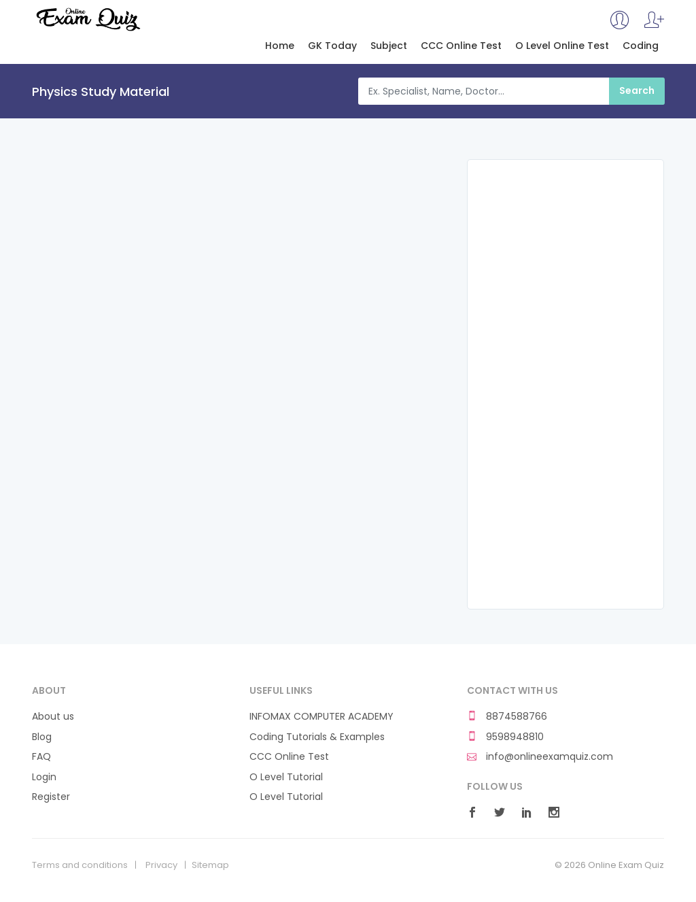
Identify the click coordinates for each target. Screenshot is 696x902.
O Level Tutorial (286, 777)
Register (51, 796)
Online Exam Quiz (87, 19)
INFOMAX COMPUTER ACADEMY (321, 716)
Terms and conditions (80, 865)
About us (53, 716)
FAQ (41, 756)
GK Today (332, 45)
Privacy (161, 865)
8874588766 (507, 716)
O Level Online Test (562, 45)
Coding (641, 45)
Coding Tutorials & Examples (317, 737)
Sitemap (210, 865)
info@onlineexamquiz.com (540, 756)
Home (279, 45)
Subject (388, 45)
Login (44, 777)
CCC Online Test (461, 45)
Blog (42, 737)
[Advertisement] (565, 384)
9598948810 (505, 737)
